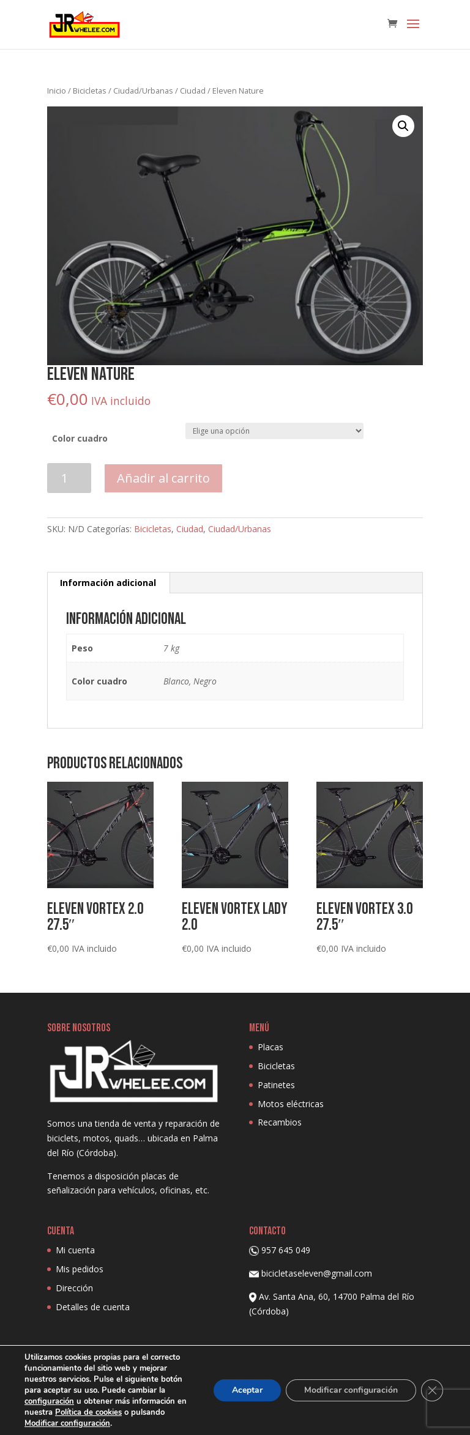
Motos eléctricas (291, 1104)
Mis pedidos (79, 1269)
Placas (270, 1047)
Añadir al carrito (163, 478)
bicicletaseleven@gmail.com (316, 1273)
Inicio (56, 90)
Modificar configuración (349, 1390)
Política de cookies (102, 1412)
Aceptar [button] (243, 1390)
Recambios (280, 1122)
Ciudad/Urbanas (143, 90)
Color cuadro (80, 438)
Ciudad (193, 90)
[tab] (108, 583)
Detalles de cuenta (93, 1307)
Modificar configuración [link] (69, 1423)
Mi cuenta (75, 1250)
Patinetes (276, 1085)
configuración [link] (50, 1401)
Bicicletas (89, 90)
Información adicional (108, 582)
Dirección (74, 1288)
